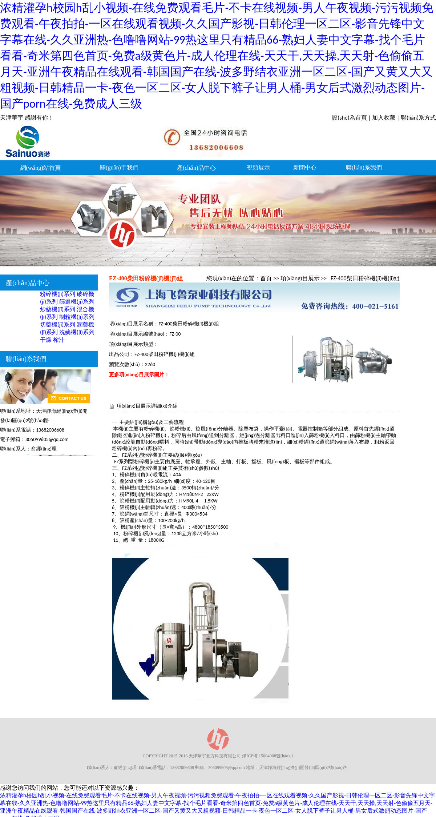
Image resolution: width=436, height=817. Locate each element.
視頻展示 (258, 167)
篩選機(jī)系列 (76, 301)
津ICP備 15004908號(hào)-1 (267, 755)
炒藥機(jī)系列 (57, 309)
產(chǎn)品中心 (196, 168)
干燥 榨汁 (52, 339)
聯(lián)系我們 (364, 167)
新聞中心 (304, 167)
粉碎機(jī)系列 (57, 294)
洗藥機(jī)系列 (76, 332)
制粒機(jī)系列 (76, 316)
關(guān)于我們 (119, 167)
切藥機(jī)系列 (57, 324)
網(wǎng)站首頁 (40, 168)
